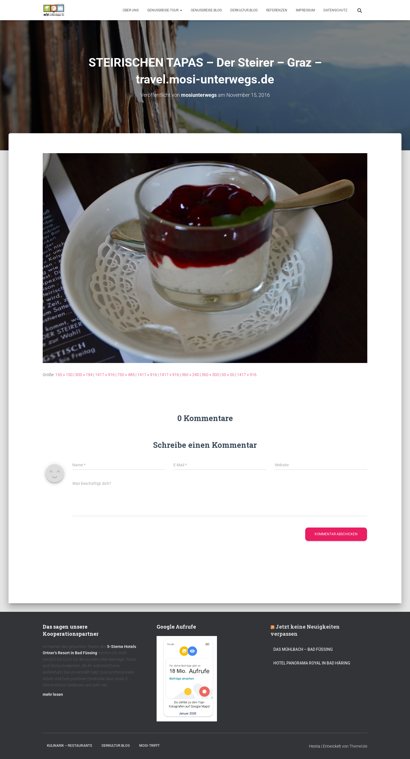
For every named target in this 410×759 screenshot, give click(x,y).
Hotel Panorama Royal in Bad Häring (311, 663)
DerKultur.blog (244, 10)
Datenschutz (335, 10)
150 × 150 (64, 374)
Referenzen (276, 10)
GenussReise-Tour (164, 10)
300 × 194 (84, 374)
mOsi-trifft (149, 746)
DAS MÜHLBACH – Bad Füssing (303, 649)
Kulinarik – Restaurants (69, 746)
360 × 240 (190, 374)
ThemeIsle (358, 746)
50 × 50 (228, 374)
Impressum (305, 10)
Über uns (131, 10)
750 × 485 (126, 374)
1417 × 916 (105, 374)
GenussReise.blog (206, 10)
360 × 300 (210, 374)
